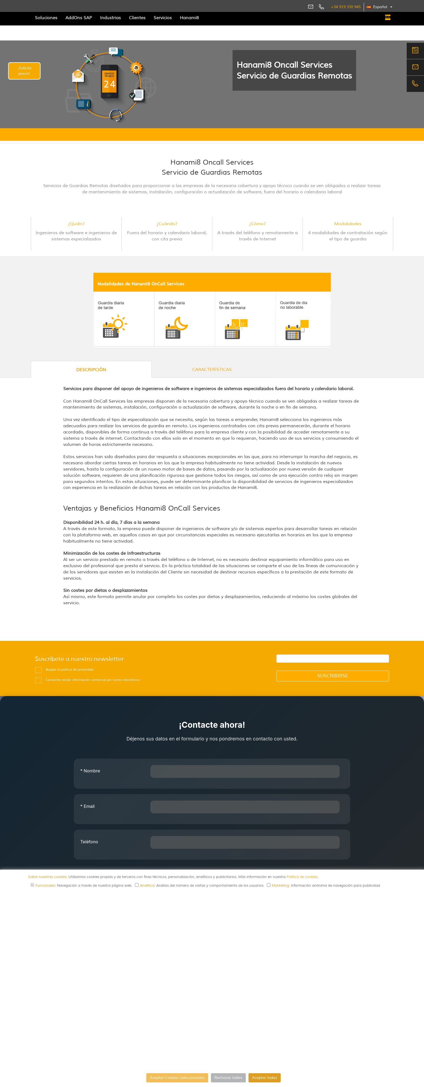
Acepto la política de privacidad (69, 670)
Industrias (110, 18)
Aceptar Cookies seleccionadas (177, 1077)
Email (87, 806)
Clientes (137, 18)
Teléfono (89, 841)
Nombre (90, 770)
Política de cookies (302, 877)
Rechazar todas (228, 1077)
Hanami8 (189, 18)
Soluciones (46, 18)
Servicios (163, 18)
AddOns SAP (78, 18)
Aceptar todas (264, 1077)
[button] (380, 7)
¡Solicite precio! (24, 71)
